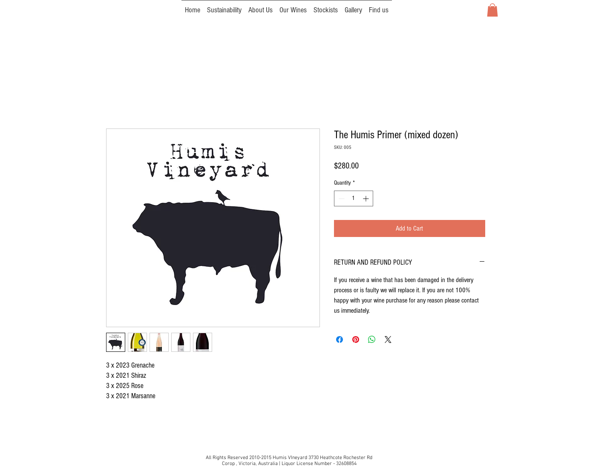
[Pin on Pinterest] (356, 339)
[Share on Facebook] (339, 339)
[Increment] (366, 198)
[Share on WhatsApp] (372, 339)
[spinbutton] (353, 198)
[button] (492, 10)
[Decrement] (340, 198)
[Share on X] (388, 339)
